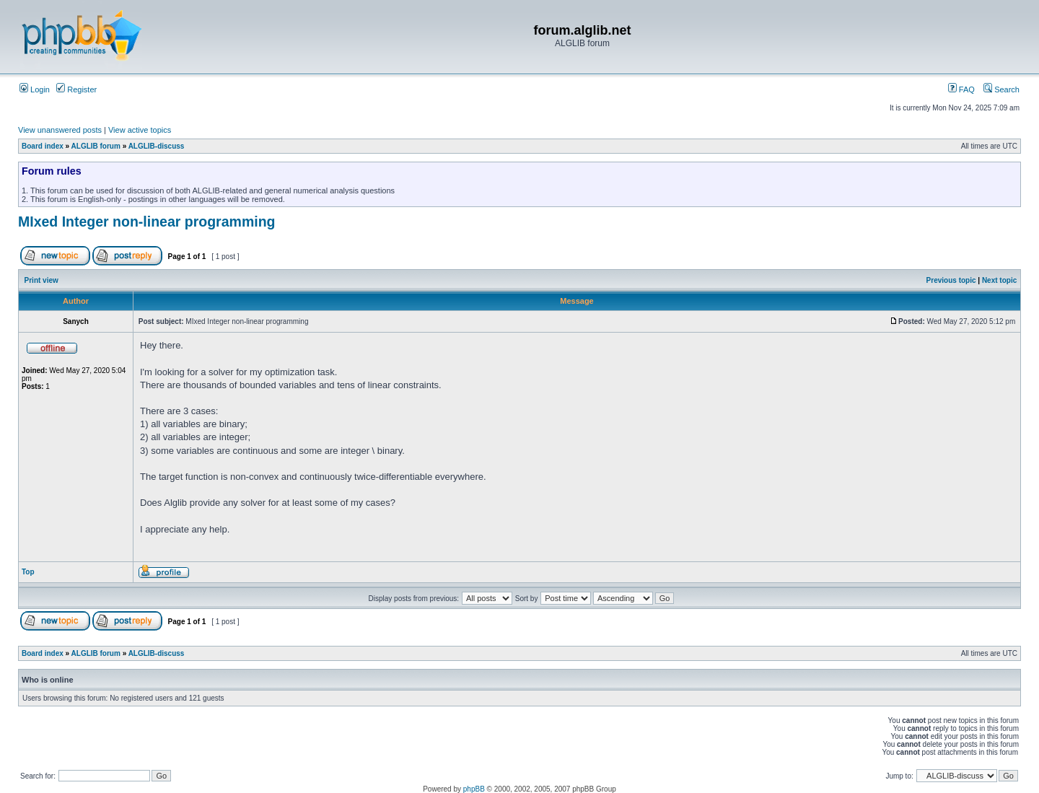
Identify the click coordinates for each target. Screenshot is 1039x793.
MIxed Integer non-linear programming (146, 221)
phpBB (474, 789)
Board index (42, 146)
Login (34, 89)
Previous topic (951, 280)
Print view (41, 280)
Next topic (999, 280)
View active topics (139, 130)
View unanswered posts (60, 130)
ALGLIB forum (95, 146)
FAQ (961, 89)
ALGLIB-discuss (156, 146)
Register (76, 89)
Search (1001, 89)
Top (28, 572)
